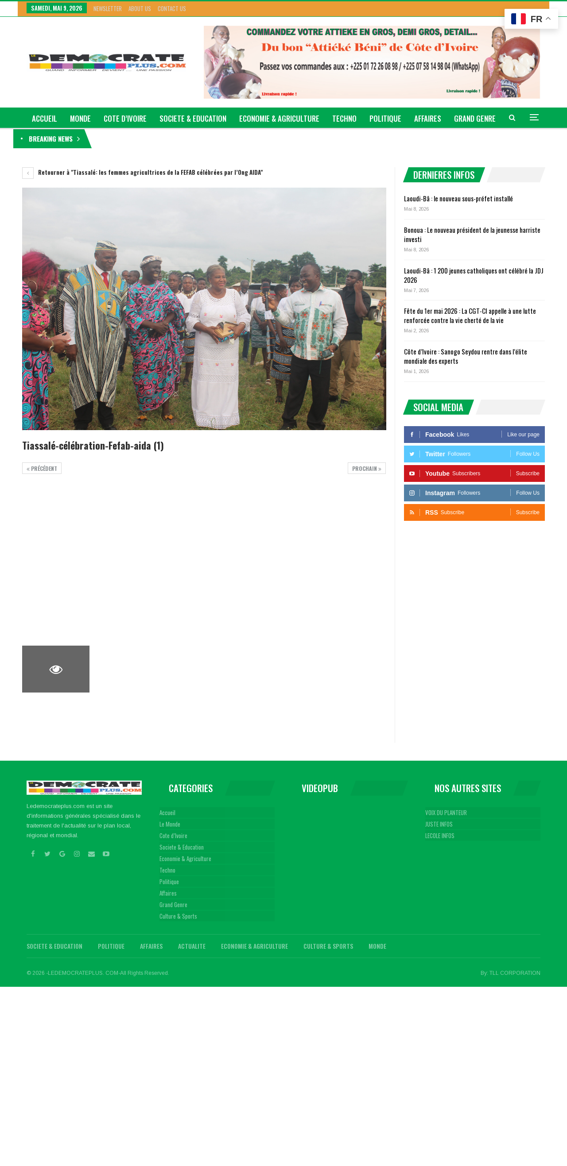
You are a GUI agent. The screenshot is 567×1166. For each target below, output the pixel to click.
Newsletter (107, 8)
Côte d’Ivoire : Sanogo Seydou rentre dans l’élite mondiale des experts (465, 356)
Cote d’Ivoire (125, 118)
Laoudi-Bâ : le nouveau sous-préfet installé (153, 138)
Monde (80, 118)
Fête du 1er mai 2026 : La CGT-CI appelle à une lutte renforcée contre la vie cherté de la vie (470, 315)
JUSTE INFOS (439, 824)
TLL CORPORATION (514, 973)
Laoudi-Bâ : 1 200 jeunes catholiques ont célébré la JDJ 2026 (474, 275)
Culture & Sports (178, 916)
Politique (385, 118)
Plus (462, 118)
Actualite (192, 946)
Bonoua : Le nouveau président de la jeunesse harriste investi (472, 234)
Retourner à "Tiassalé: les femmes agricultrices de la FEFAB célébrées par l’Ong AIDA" (142, 172)
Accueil (167, 812)
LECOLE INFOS (439, 835)
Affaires (427, 118)
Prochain (366, 468)
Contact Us (172, 8)
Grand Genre (173, 904)
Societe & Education (192, 118)
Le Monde (169, 824)
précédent (42, 468)
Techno (344, 118)
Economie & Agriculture (279, 118)
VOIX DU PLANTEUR (446, 812)
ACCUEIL (44, 118)
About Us (139, 8)
